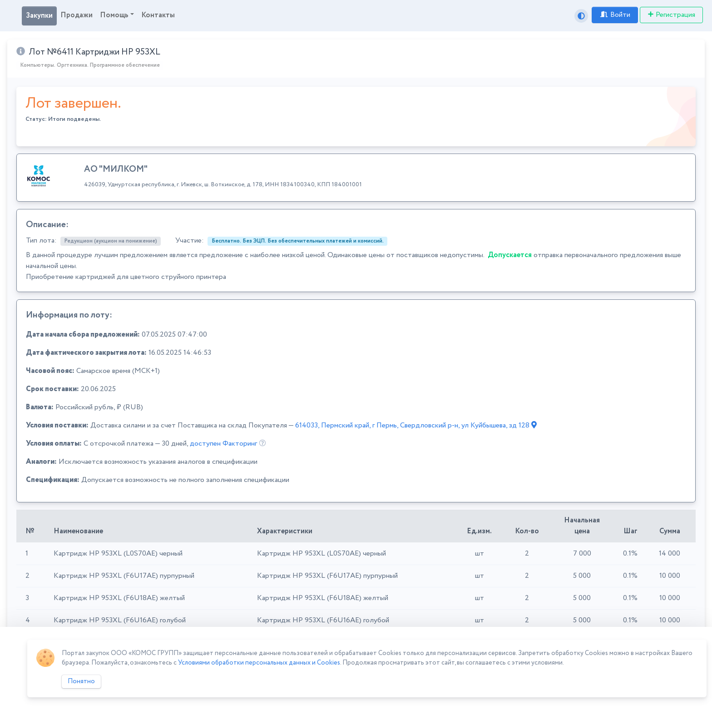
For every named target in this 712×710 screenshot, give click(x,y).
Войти (614, 15)
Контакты (158, 15)
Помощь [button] (114, 15)
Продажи (76, 15)
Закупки (39, 15)
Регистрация (671, 15)
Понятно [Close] (81, 681)
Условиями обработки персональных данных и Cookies (259, 662)
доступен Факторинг (223, 443)
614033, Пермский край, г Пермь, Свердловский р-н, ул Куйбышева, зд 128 (416, 425)
